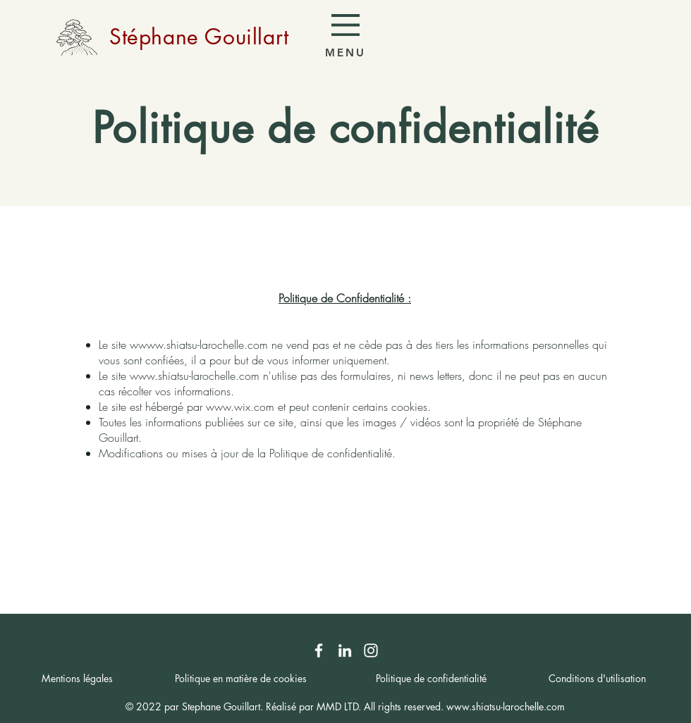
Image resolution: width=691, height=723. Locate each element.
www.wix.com (240, 406)
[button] (345, 25)
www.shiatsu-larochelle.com (203, 344)
